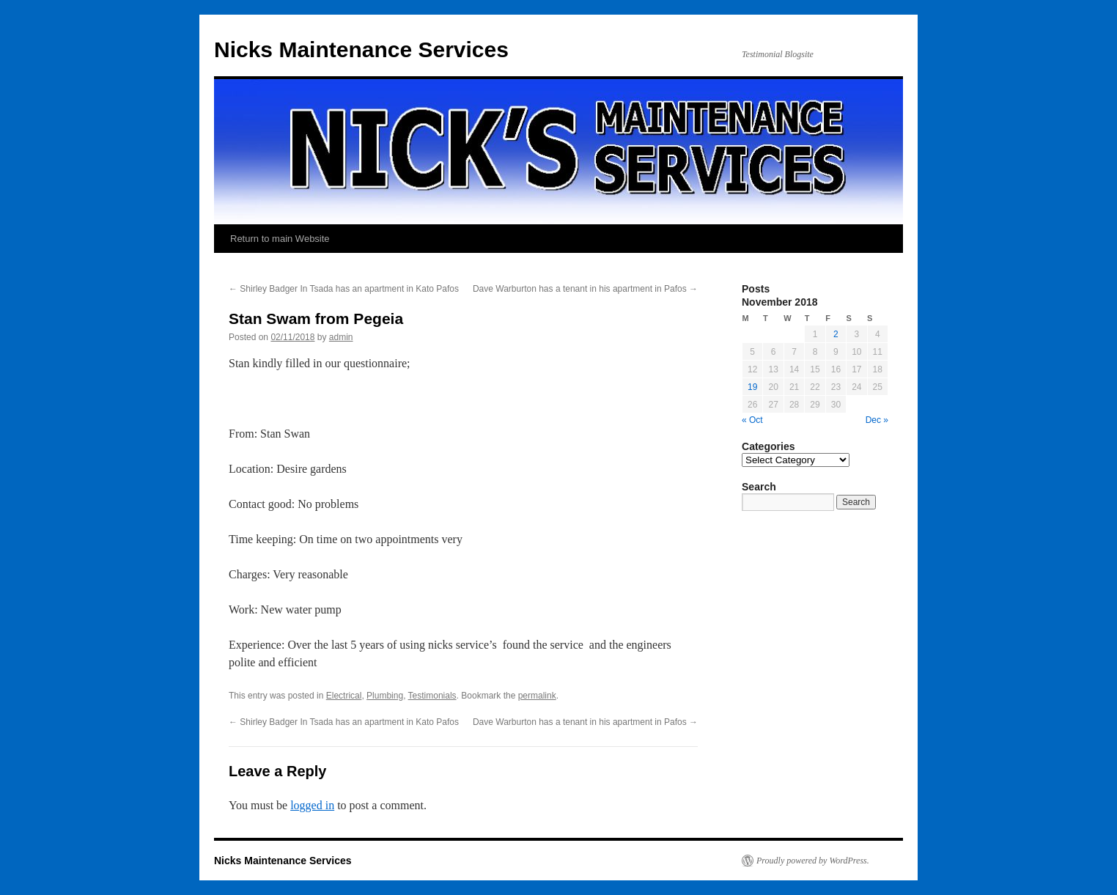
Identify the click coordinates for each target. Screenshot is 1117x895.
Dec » (877, 420)
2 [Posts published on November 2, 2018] (835, 334)
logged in (312, 805)
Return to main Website (280, 238)
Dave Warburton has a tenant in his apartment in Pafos (585, 289)
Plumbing (384, 695)
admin (341, 337)
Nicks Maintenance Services (361, 49)
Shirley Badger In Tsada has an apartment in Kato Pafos (344, 289)
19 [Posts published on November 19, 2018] (752, 387)
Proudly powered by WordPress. (812, 860)
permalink (537, 695)
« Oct (752, 420)
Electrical (344, 695)
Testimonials (432, 695)
